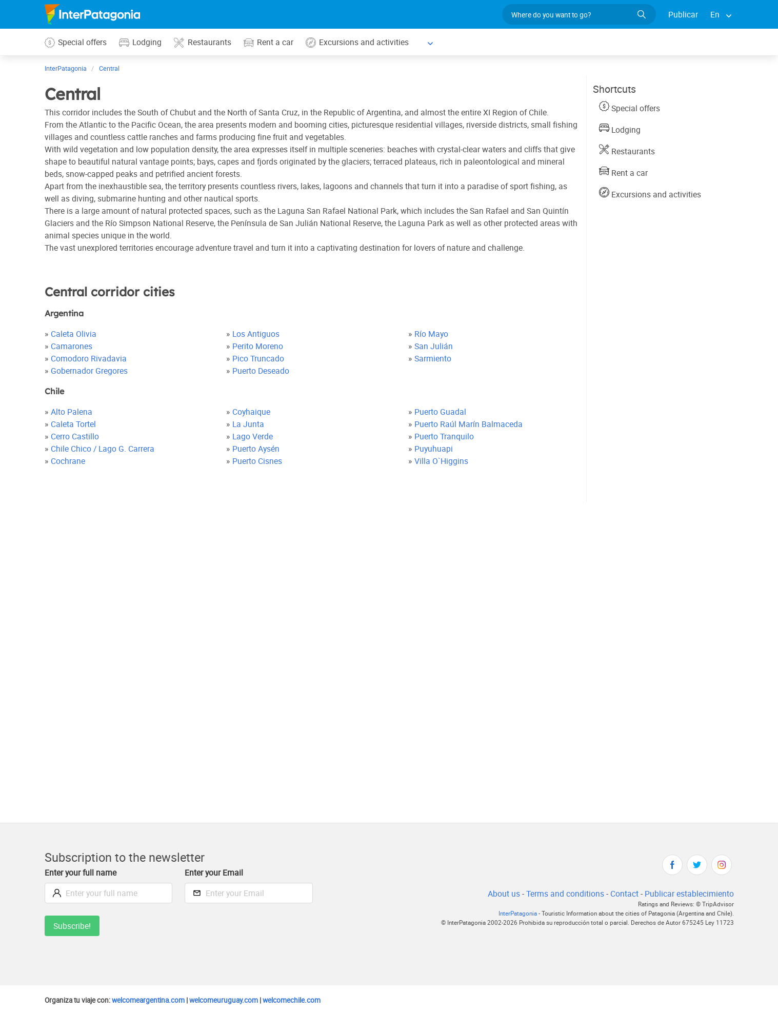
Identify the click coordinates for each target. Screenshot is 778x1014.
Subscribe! (72, 925)
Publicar (682, 14)
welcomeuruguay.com (231, 1000)
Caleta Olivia (73, 333)
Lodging (142, 42)
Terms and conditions (562, 893)
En (715, 14)
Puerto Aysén (257, 448)
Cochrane (68, 460)
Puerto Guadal (440, 411)
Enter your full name (82, 872)
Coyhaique (252, 411)
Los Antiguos (257, 333)
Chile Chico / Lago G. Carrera (103, 448)
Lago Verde (253, 436)
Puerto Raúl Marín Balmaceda (468, 424)
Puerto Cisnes (258, 460)
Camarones (72, 346)
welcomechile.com (302, 1000)
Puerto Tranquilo (444, 436)
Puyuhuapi (433, 448)
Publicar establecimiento (689, 893)
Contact (622, 893)
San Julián (433, 346)
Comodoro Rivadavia (88, 358)
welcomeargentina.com (153, 1000)
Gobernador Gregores (90, 370)
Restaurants (204, 42)
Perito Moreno (259, 346)
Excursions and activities (360, 42)
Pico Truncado (259, 358)
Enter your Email (215, 872)
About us (500, 893)
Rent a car (271, 42)
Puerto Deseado (262, 370)
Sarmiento (433, 358)
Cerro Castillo (75, 436)
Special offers (76, 42)
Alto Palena (71, 411)
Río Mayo (431, 333)
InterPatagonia (511, 913)
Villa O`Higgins (441, 460)
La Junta (249, 424)
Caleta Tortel (74, 424)
